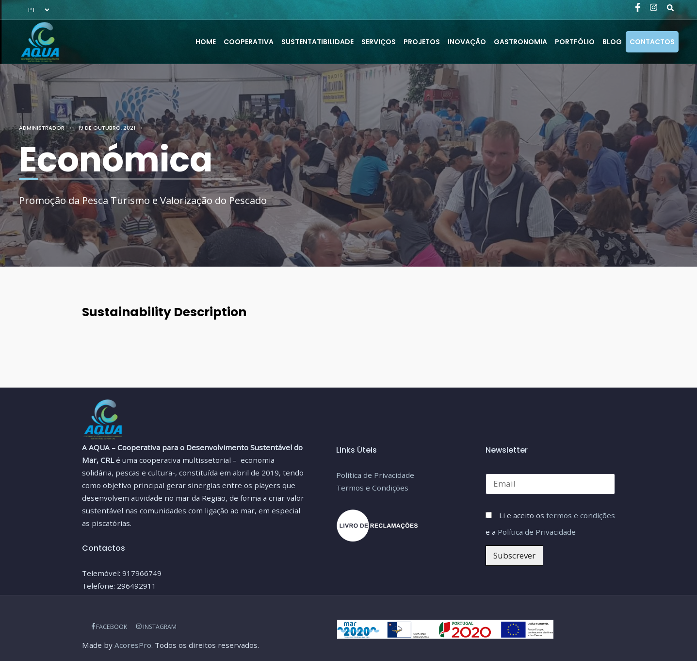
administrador (42, 128)
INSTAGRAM (156, 627)
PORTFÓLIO (575, 42)
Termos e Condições (372, 487)
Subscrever (514, 555)
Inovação (467, 42)
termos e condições (580, 515)
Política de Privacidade (375, 475)
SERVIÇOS (378, 42)
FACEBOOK (110, 627)
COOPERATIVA (249, 42)
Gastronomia (520, 42)
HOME (205, 42)
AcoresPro (132, 645)
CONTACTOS (652, 42)
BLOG (612, 42)
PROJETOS (422, 42)
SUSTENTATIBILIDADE (317, 42)
